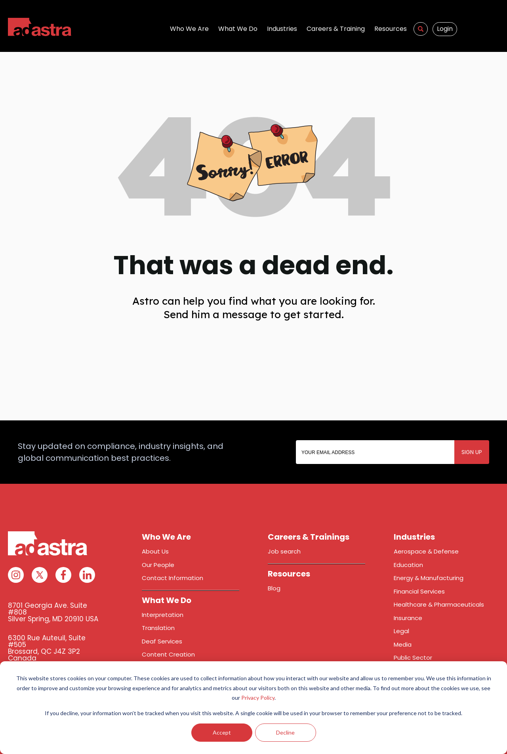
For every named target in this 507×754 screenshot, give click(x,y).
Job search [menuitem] (284, 551)
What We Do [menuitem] (237, 28)
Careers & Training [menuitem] (336, 28)
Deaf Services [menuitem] (162, 641)
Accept (222, 732)
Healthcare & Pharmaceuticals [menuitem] (439, 604)
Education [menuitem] (408, 565)
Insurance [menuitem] (408, 618)
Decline (285, 732)
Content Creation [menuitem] (168, 654)
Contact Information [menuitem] (172, 578)
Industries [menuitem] (282, 28)
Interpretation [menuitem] (162, 615)
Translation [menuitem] (158, 628)
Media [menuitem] (403, 644)
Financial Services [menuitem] (419, 591)
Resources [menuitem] (390, 28)
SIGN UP (471, 452)
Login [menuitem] (445, 28)
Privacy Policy (257, 697)
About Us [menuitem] (155, 551)
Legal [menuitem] (401, 631)
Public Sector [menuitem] (413, 657)
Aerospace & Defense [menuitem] (426, 551)
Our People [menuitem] (158, 565)
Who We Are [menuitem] (189, 28)
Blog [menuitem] (274, 588)
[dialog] (253, 707)
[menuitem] (421, 29)
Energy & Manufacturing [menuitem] (428, 578)
